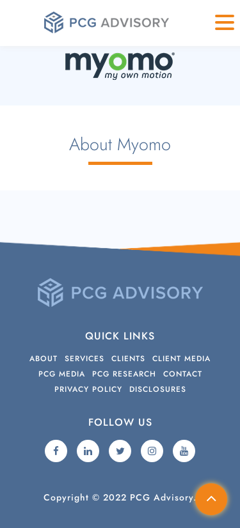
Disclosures (157, 389)
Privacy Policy (88, 389)
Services (84, 358)
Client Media (181, 358)
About (43, 358)
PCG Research (124, 374)
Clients (128, 358)
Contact (182, 374)
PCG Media (61, 374)
